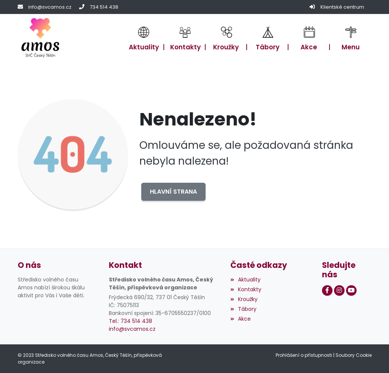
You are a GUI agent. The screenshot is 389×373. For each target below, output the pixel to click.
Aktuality (245, 279)
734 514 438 (104, 7)
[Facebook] (327, 290)
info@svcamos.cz (50, 7)
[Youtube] (351, 290)
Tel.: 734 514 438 (130, 321)
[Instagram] (339, 290)
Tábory (243, 309)
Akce (240, 319)
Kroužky (244, 299)
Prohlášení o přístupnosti (304, 355)
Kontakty (245, 289)
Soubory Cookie (354, 355)
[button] (350, 38)
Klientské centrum (342, 7)
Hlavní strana (173, 191)
